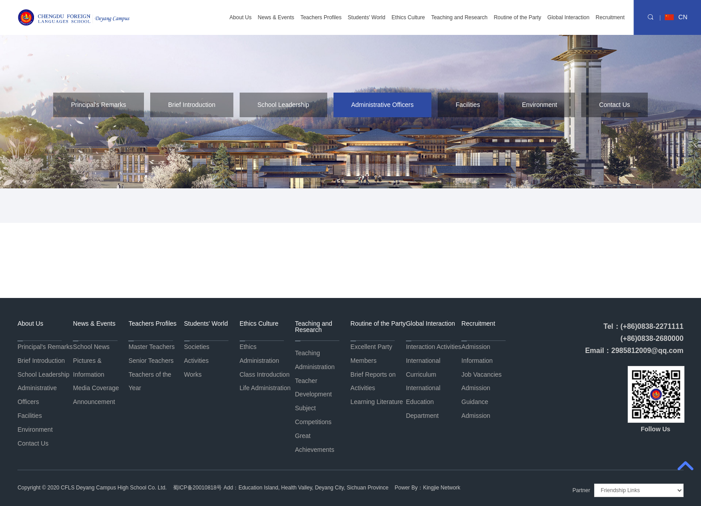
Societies (197, 346)
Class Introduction (265, 374)
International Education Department (423, 401)
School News (91, 346)
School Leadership (283, 104)
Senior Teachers (150, 360)
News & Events (276, 18)
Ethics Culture (408, 18)
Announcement (94, 401)
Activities (196, 360)
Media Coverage (96, 387)
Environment (539, 104)
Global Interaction (568, 18)
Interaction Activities (433, 346)
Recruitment (610, 18)
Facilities (468, 104)
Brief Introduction (191, 104)
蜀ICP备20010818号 (197, 488)
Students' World (366, 18)
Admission (475, 415)
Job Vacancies (481, 374)
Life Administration (265, 387)
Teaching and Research (459, 18)
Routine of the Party (517, 18)
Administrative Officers (382, 104)
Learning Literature (376, 401)
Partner (581, 490)
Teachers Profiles (321, 18)
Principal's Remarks (98, 104)
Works (193, 374)
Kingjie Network (441, 488)
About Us (240, 18)
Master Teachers (151, 346)
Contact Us (614, 104)
